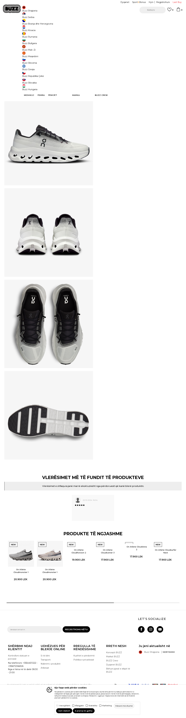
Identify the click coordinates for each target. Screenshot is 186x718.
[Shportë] (179, 10)
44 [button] (103, 53)
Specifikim (136, 84)
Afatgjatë (79, 706)
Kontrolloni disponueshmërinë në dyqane (136, 94)
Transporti (46, 673)
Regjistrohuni (163, 2)
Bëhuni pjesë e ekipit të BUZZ (118, 684)
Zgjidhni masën (107, 48)
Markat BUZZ (113, 670)
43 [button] (168, 53)
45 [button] (114, 53)
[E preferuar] (170, 11)
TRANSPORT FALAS (53, 18)
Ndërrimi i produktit (50, 677)
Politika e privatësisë (83, 673)
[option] (93, 19)
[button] (153, 10)
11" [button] (125, 54)
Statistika (92, 706)
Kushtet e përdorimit (84, 669)
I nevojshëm (64, 706)
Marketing (107, 706)
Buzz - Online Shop (15, 23)
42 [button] (146, 53)
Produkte (30, 23)
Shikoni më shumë (134, 19)
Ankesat (45, 681)
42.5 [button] (158, 53)
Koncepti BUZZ (114, 666)
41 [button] (136, 53)
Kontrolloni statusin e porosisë (18, 671)
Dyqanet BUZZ (114, 678)
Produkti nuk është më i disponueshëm (123, 67)
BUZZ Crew (112, 674)
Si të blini (45, 669)
